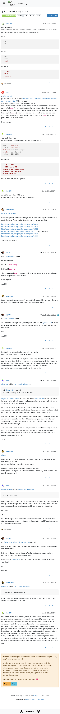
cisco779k (9, 24)
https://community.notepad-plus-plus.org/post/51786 (19, 236)
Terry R (8, 380)
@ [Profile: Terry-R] (4, 455)
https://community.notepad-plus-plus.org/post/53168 (19, 231)
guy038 (8, 252)
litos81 (8, 92)
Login (14, 684)
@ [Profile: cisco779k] (7, 96)
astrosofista (10, 209)
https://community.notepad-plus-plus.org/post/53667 (19, 224)
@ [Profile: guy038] (4, 384)
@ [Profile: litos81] (14, 213)
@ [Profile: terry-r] (27, 542)
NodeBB (28, 699)
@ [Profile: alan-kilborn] (9, 319)
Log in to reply (52, 15)
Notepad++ (37, 696)
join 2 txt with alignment (22, 384)
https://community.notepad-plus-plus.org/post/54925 (19, 226)
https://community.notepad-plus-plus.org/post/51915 (19, 234)
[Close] (56, 657)
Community (22, 3)
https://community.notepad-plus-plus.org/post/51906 (19, 229)
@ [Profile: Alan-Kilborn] (15, 398)
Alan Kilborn (10, 296)
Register (7, 684)
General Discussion (9, 15)
